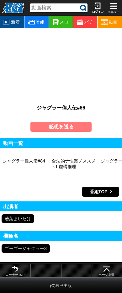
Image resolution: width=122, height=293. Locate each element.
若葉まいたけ (18, 218)
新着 (11, 21)
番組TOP (99, 191)
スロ (61, 22)
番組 (36, 21)
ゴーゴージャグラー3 (26, 248)
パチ (85, 22)
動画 (109, 22)
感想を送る (61, 126)
